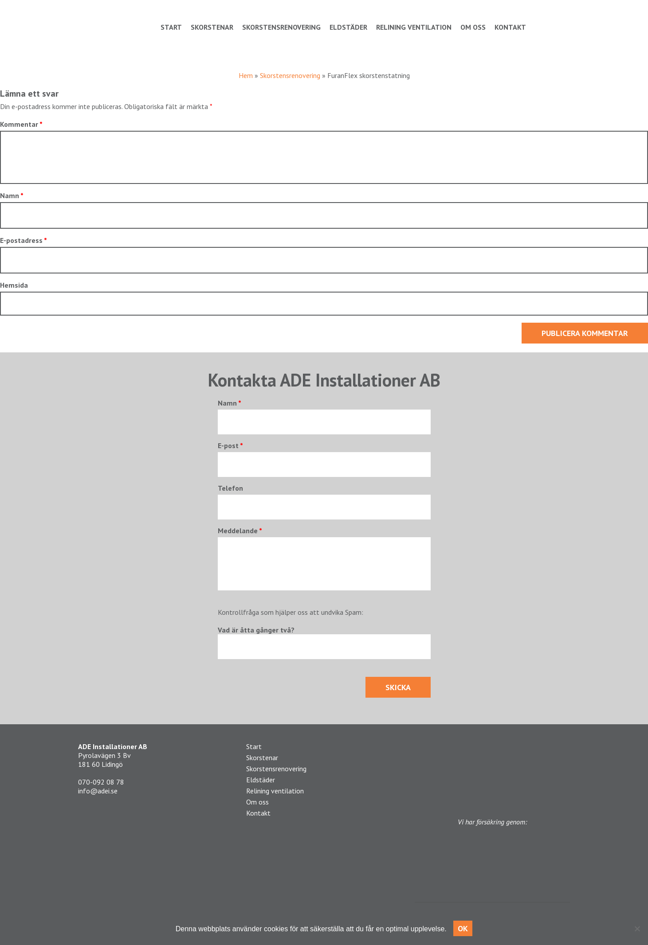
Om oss (473, 27)
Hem (246, 75)
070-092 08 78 (101, 781)
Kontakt (510, 27)
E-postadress (23, 240)
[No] (636, 928)
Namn (12, 195)
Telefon (230, 488)
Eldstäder (348, 27)
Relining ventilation (414, 27)
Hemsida (14, 285)
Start (171, 27)
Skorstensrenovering (281, 27)
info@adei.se (98, 790)
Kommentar (21, 124)
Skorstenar (212, 27)
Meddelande (240, 530)
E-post (230, 445)
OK (463, 928)
